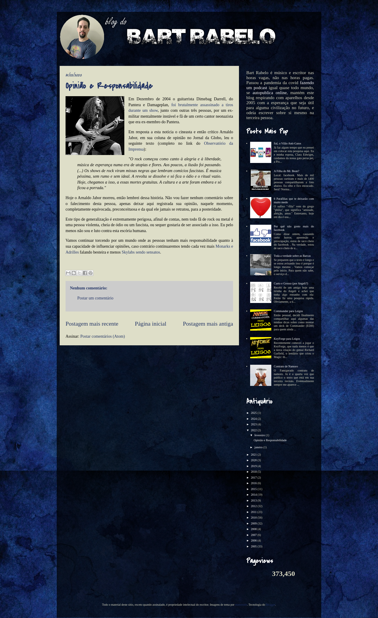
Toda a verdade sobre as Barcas (292, 255)
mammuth (241, 604)
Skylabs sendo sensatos (141, 252)
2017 (254, 477)
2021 (254, 454)
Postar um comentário (95, 298)
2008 (254, 529)
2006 (254, 540)
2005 (254, 546)
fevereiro (260, 435)
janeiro (258, 447)
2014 (254, 494)
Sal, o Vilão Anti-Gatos (287, 143)
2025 (254, 412)
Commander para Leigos (288, 311)
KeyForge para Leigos (287, 338)
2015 (254, 489)
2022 (254, 430)
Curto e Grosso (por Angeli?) (291, 283)
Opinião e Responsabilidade (270, 440)
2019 (254, 466)
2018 (254, 471)
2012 (254, 506)
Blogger (270, 604)
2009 (254, 523)
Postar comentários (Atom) (102, 336)
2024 (254, 418)
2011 (254, 512)
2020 (254, 460)
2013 (254, 500)
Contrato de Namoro (286, 366)
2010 (254, 517)
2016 (254, 483)
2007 (254, 535)
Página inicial (150, 324)
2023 (254, 424)
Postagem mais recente (92, 324)
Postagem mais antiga (208, 324)
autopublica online (269, 92)
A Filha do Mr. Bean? (286, 171)
